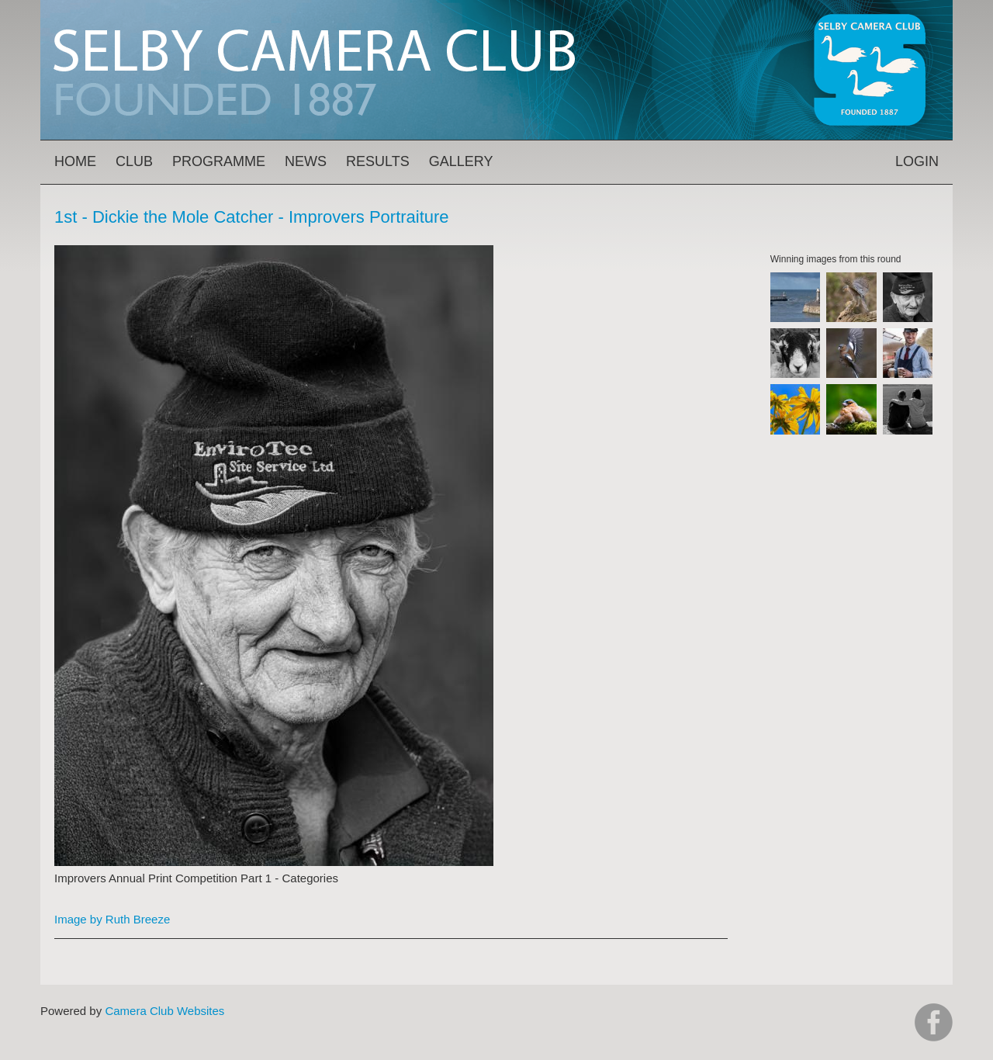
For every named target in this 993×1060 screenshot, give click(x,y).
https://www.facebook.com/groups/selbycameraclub (934, 1022)
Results (378, 161)
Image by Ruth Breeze (112, 919)
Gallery (461, 161)
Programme (218, 161)
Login (917, 161)
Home (75, 161)
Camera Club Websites (164, 1010)
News (306, 161)
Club (134, 161)
